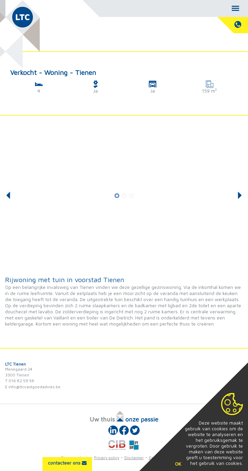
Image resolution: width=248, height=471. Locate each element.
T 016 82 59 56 (19, 380)
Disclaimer (134, 457)
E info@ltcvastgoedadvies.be (32, 387)
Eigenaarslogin (75, 457)
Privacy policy (106, 457)
